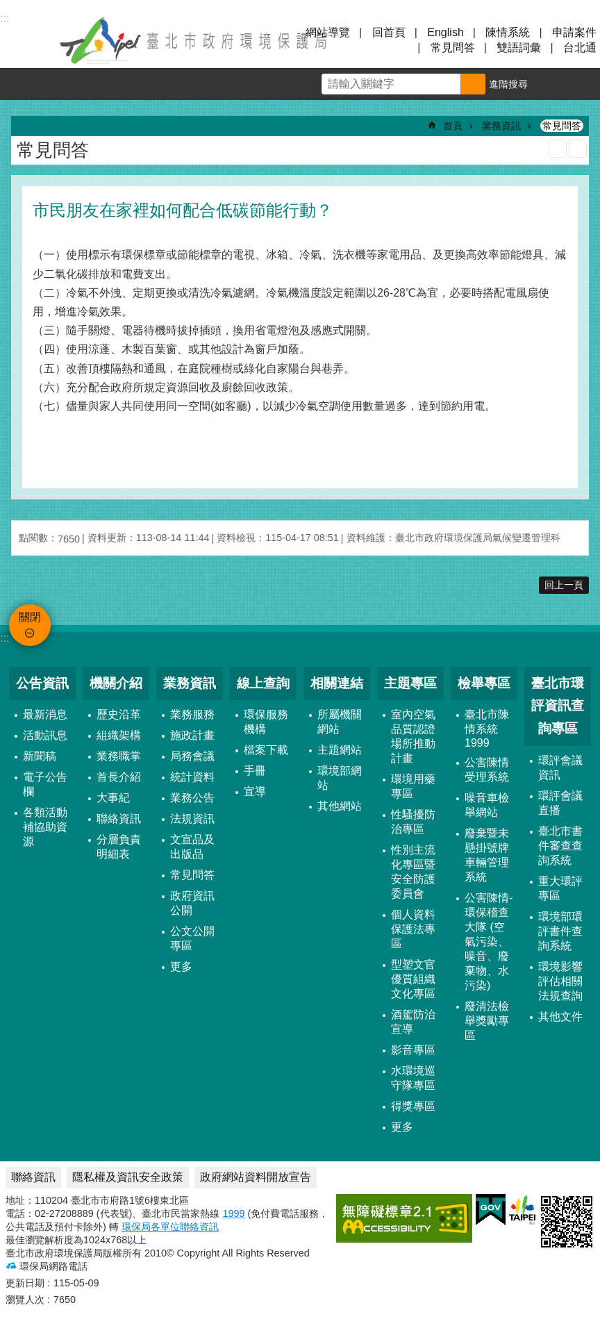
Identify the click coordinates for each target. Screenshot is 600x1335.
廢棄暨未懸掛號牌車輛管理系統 (487, 855)
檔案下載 (266, 750)
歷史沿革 (119, 714)
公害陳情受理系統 (487, 769)
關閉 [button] (28, 40)
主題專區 (410, 683)
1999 (233, 1213)
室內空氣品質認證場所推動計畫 (413, 736)
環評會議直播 (560, 803)
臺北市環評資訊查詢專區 (557, 706)
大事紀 (113, 798)
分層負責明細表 (119, 847)
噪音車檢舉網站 (487, 805)
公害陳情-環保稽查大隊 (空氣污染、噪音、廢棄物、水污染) (488, 941)
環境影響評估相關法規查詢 (560, 981)
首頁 (452, 125)
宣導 (255, 791)
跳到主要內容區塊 (7, 7)
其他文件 (560, 1016)
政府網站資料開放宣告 (255, 1177)
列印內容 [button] (558, 149)
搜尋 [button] (472, 84)
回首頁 (389, 32)
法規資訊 (192, 818)
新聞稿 (39, 756)
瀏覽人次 (25, 1299)
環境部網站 (339, 778)
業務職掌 (119, 756)
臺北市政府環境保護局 (194, 40)
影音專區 (413, 1050)
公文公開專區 (192, 938)
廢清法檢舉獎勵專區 (487, 1020)
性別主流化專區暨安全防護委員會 (413, 871)
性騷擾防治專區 (413, 822)
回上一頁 (563, 584)
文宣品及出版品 (192, 847)
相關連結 (336, 683)
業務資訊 (501, 125)
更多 (181, 966)
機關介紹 (116, 683)
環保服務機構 (266, 721)
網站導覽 (328, 32)
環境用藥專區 (413, 786)
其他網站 (339, 806)
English (445, 32)
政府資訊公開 (192, 903)
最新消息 (45, 714)
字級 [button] (552, 84)
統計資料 (192, 777)
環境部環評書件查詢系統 (560, 931)
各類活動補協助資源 (45, 826)
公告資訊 (42, 683)
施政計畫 (192, 735)
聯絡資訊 (119, 818)
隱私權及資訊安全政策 (127, 1177)
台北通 (580, 47)
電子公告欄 (45, 784)
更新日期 (25, 1282)
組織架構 (119, 735)
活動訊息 (45, 735)
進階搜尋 (508, 84)
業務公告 (192, 798)
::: (4, 638)
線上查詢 (263, 683)
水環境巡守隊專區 (413, 1078)
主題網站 (339, 750)
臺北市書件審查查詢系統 (560, 845)
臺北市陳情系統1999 (487, 728)
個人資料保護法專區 (413, 929)
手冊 (255, 771)
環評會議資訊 (560, 767)
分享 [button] (584, 84)
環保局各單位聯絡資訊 (170, 1226)
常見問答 (453, 47)
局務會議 (192, 756)
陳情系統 (507, 32)
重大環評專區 (560, 888)
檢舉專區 (484, 683)
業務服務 (192, 714)
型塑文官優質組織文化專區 (413, 979)
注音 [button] (578, 149)
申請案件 (574, 32)
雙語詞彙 (519, 47)
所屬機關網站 (339, 721)
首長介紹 (119, 777)
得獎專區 (413, 1106)
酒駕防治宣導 (413, 1022)
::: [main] (15, 111)
